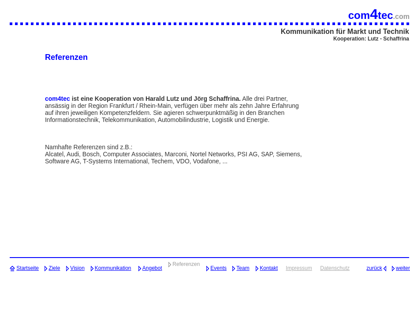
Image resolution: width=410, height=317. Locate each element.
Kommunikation (113, 268)
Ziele (54, 268)
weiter (403, 268)
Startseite (27, 268)
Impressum (299, 268)
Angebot (152, 268)
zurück (374, 268)
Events (218, 268)
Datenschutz (335, 268)
